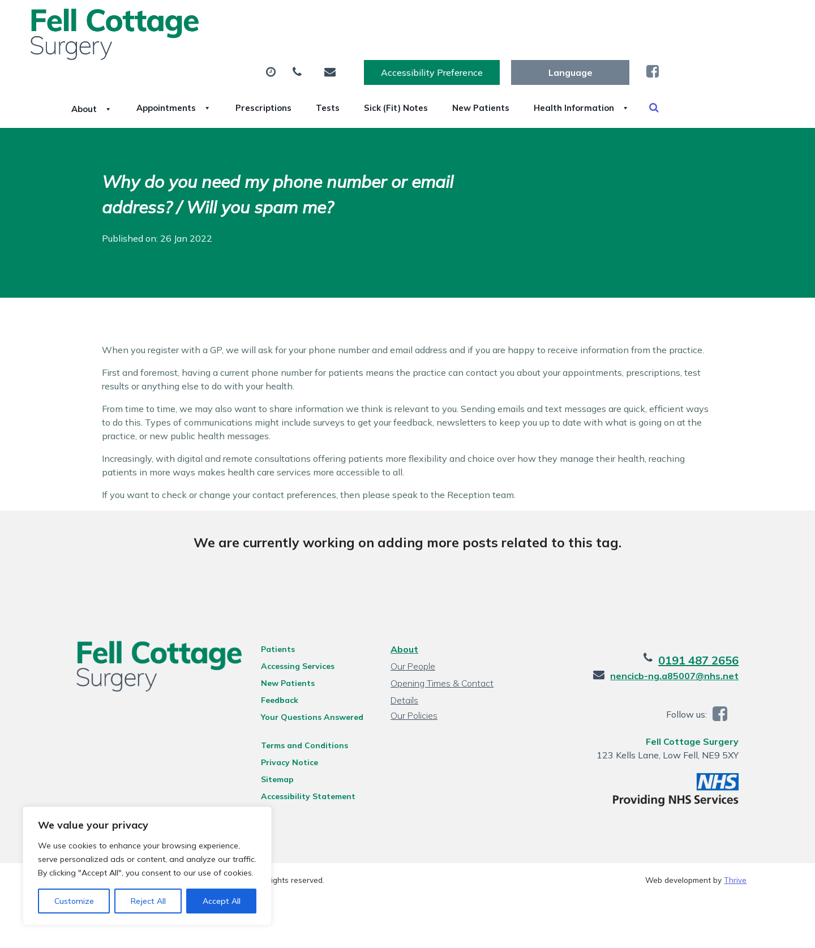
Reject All (148, 901)
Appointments (291, 56)
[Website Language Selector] (696, 20)
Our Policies (413, 712)
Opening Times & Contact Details (441, 681)
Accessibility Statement (305, 793)
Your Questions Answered (309, 714)
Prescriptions (396, 56)
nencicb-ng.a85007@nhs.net (682, 672)
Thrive (735, 876)
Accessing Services (294, 663)
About (195, 56)
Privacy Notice (286, 759)
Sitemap (274, 776)
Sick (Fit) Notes (555, 56)
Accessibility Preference (557, 21)
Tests (473, 56)
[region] (147, 866)
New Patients (655, 56)
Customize (74, 901)
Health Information (223, 95)
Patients (274, 646)
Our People (412, 662)
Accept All (222, 901)
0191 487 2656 (706, 657)
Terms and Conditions (301, 742)
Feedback (276, 697)
